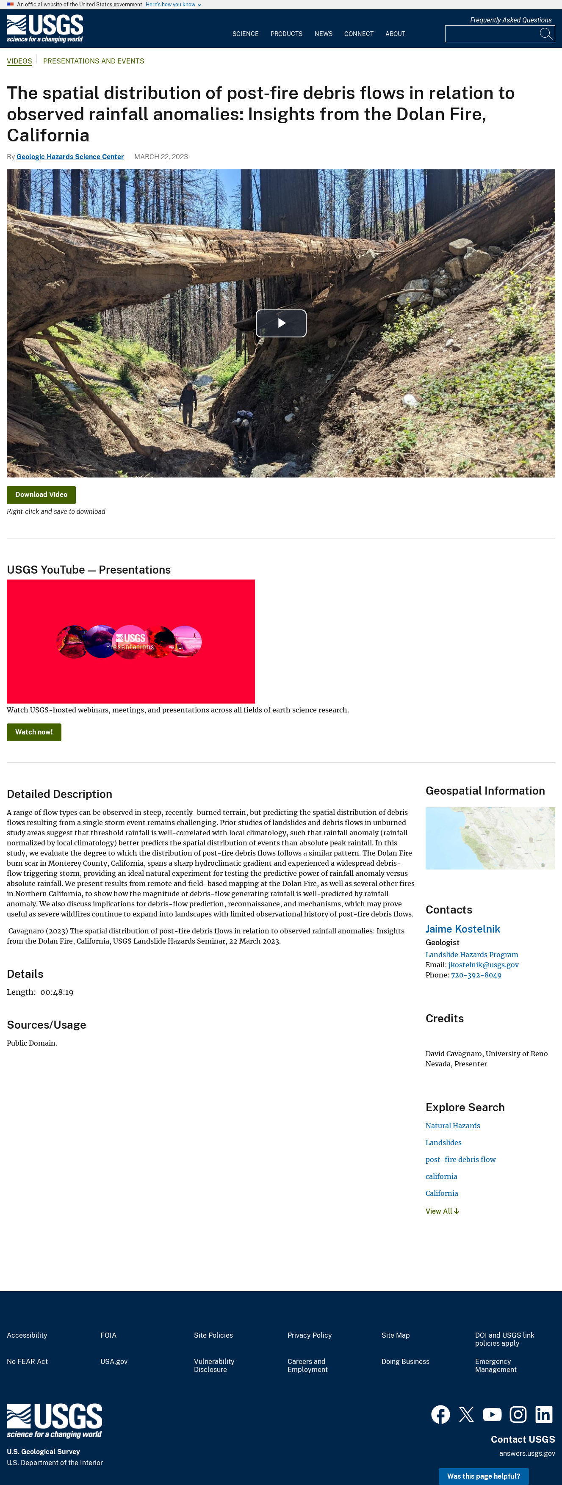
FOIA (108, 1335)
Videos (19, 61)
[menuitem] (246, 28)
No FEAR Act (27, 1362)
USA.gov (113, 1362)
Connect (359, 33)
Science (246, 33)
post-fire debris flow (461, 1159)
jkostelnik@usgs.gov (483, 965)
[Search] (546, 33)
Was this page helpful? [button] (483, 1476)
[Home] (45, 41)
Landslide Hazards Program (472, 954)
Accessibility (27, 1335)
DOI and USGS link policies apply (504, 1339)
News (323, 33)
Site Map (396, 1335)
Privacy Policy (310, 1335)
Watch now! (34, 732)
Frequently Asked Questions (511, 20)
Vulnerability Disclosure (214, 1366)
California (442, 1193)
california (441, 1176)
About (395, 33)
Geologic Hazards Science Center (70, 157)
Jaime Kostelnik (463, 929)
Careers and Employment (308, 1366)
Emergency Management (496, 1366)
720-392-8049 (476, 975)
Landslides (444, 1142)
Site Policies (213, 1335)
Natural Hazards (453, 1125)
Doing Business (405, 1362)
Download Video (41, 495)
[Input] (500, 33)
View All (442, 1211)
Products (286, 33)
